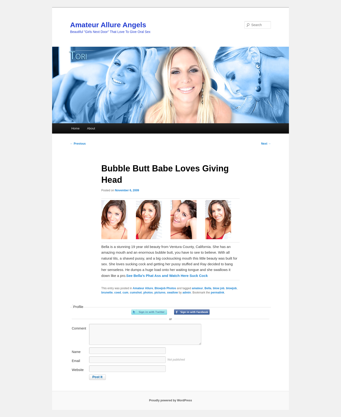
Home (75, 128)
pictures (160, 292)
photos (148, 292)
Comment (79, 328)
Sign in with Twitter (149, 312)
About (91, 128)
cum (125, 292)
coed (117, 292)
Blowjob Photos (165, 288)
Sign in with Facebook (192, 312)
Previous (78, 143)
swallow (172, 292)
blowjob (231, 288)
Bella (208, 288)
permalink (217, 292)
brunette (107, 292)
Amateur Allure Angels (108, 25)
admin (187, 292)
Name (76, 352)
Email (76, 361)
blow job (218, 288)
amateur (197, 288)
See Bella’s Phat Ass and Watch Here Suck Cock (167, 276)
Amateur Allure (143, 288)
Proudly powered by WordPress (170, 400)
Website (78, 370)
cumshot (136, 292)
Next (266, 143)
